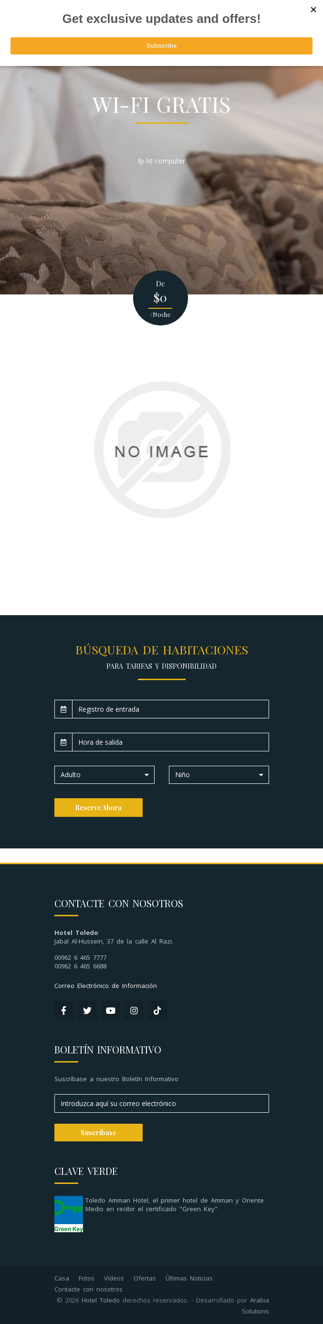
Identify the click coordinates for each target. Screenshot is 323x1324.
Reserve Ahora (98, 807)
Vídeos (114, 1278)
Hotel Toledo (101, 1300)
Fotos (86, 1278)
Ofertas (145, 1278)
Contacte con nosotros (88, 1289)
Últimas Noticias (189, 1278)
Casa (61, 1278)
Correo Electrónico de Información (105, 985)
